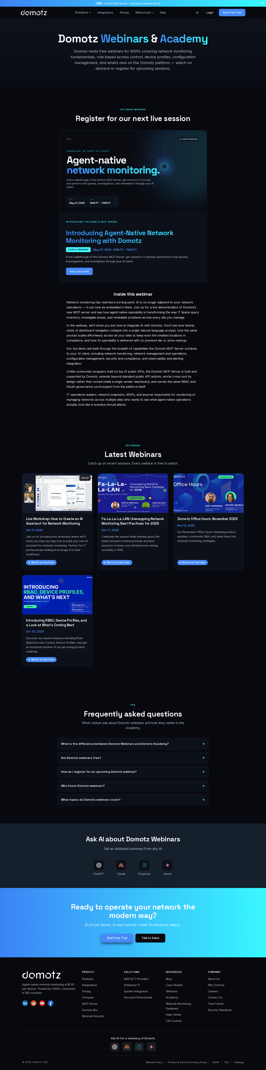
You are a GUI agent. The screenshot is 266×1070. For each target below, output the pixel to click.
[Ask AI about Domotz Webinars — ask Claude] (121, 868)
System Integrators (136, 991)
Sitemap (239, 1062)
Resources (144, 12)
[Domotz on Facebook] (51, 1003)
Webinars (172, 991)
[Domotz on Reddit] (34, 1003)
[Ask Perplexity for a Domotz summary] (139, 1047)
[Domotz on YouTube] (42, 1003)
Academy (172, 997)
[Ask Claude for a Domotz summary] (127, 1047)
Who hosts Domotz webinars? (83, 786)
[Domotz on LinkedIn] (25, 1003)
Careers (213, 991)
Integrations (105, 12)
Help (163, 12)
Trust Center (216, 1003)
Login (210, 12)
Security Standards (220, 1010)
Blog (169, 979)
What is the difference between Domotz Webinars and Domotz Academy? (115, 744)
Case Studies (174, 985)
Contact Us (215, 997)
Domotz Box (90, 1010)
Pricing (124, 12)
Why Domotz (216, 985)
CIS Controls (174, 1021)
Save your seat (79, 271)
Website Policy (154, 1062)
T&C (226, 1062)
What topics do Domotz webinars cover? (90, 800)
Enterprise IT (132, 985)
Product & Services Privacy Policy (187, 1062)
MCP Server (90, 1003)
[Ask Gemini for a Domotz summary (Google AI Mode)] (151, 1047)
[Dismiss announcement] (262, 3)
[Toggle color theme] (197, 12)
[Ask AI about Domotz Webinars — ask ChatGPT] (98, 868)
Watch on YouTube (42, 562)
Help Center (173, 1014)
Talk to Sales (150, 938)
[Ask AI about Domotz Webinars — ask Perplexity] (144, 868)
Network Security (93, 1016)
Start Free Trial (232, 12)
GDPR (215, 1062)
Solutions (83, 12)
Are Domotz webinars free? (81, 758)
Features (87, 979)
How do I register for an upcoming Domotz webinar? (99, 772)
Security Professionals (138, 997)
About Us (214, 979)
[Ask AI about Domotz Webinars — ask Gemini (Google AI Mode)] (167, 868)
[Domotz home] (34, 12)
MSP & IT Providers (136, 979)
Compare (88, 997)
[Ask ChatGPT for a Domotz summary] (114, 1047)
